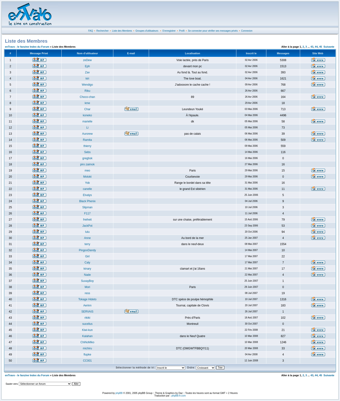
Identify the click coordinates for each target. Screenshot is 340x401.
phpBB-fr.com (178, 395)
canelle (87, 189)
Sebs (87, 152)
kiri (87, 78)
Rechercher (102, 30)
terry (87, 244)
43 (311, 46)
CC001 (87, 360)
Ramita (87, 140)
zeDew (87, 60)
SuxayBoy (87, 281)
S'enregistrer (169, 30)
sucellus (87, 324)
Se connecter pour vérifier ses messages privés (213, 30)
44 (316, 46)
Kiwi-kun (87, 330)
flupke (87, 354)
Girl (87, 256)
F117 (87, 213)
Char (87, 109)
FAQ (90, 30)
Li (87, 127)
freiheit (87, 219)
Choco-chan (87, 97)
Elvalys (87, 195)
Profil (182, 30)
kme (87, 103)
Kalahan (87, 336)
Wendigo (87, 84)
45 (320, 46)
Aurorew (87, 133)
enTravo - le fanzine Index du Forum (27, 46)
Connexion (246, 30)
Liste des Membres (122, 30)
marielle (87, 121)
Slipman (87, 207)
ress (87, 293)
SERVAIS (87, 311)
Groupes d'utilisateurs (147, 30)
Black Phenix (87, 201)
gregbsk (87, 158)
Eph (87, 66)
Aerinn (87, 305)
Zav (87, 72)
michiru (87, 348)
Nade (87, 274)
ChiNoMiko (87, 342)
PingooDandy (87, 250)
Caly (87, 262)
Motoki (87, 176)
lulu (87, 232)
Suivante (328, 46)
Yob (87, 182)
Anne (87, 238)
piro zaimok (87, 164)
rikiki (87, 317)
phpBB (119, 393)
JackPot (87, 225)
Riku (87, 90)
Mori (87, 287)
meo (87, 170)
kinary (87, 268)
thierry (87, 146)
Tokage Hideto (87, 299)
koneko (87, 115)
